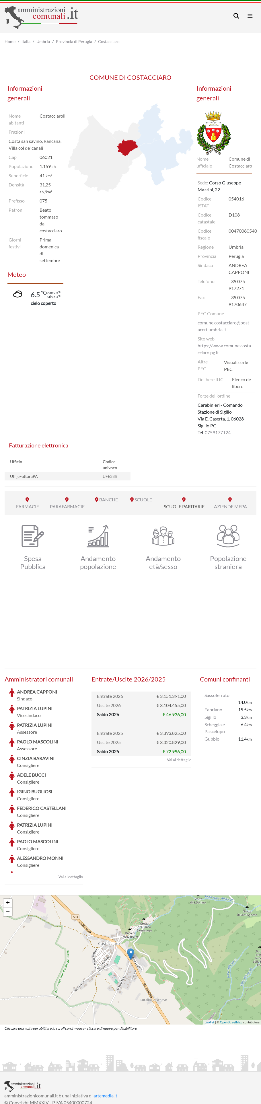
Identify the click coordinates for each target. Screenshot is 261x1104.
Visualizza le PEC (236, 365)
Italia (26, 41)
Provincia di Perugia (74, 41)
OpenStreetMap (231, 979)
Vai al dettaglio (71, 834)
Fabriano (213, 709)
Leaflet (209, 979)
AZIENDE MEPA (230, 506)
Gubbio (211, 738)
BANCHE (108, 499)
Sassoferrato (216, 695)
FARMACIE (27, 506)
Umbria (43, 41)
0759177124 (218, 432)
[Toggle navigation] (236, 15)
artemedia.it (105, 1052)
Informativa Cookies (117, 1066)
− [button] (8, 868)
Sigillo (210, 717)
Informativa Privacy (74, 1066)
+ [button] (8, 860)
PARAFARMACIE (67, 506)
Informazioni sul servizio (28, 1066)
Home (10, 41)
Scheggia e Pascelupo (214, 728)
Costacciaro (109, 41)
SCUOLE (143, 499)
